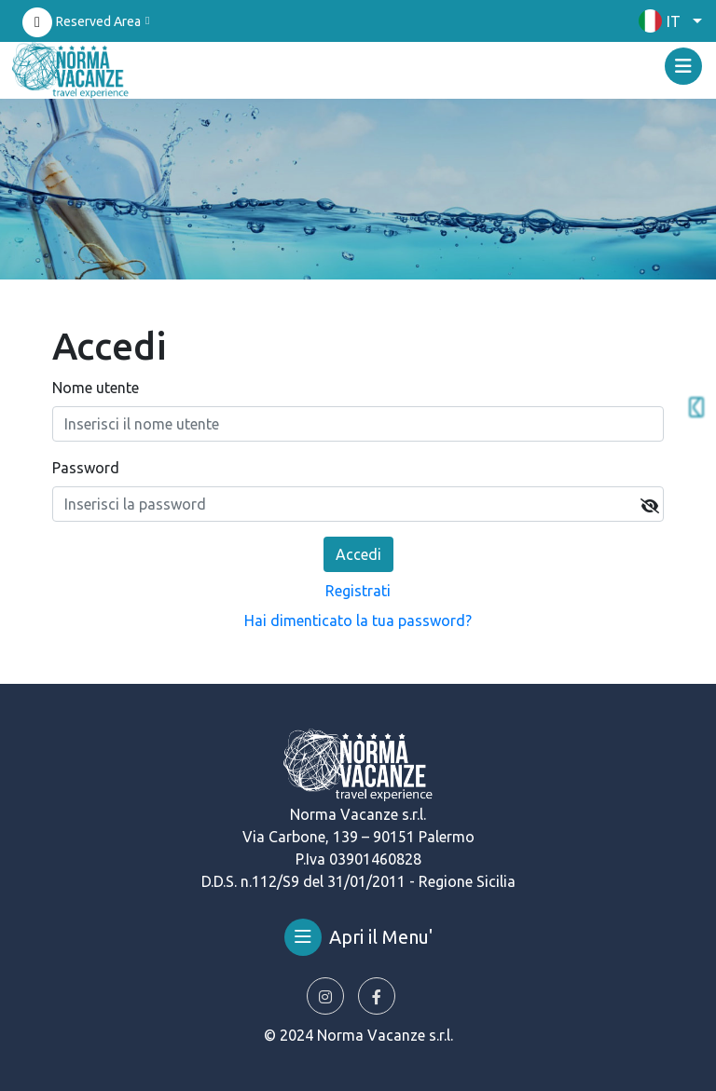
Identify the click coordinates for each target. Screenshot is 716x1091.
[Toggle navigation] (683, 66)
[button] (665, 21)
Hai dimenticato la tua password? (358, 620)
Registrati (358, 590)
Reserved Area (98, 21)
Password (85, 467)
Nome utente (95, 387)
